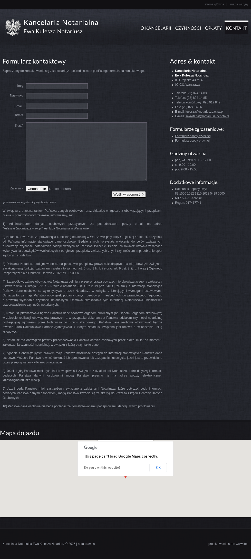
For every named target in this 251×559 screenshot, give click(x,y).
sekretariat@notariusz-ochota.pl (207, 116)
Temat (19, 115)
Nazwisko (16, 95)
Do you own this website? (102, 467)
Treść (19, 125)
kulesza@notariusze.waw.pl (205, 111)
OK (158, 468)
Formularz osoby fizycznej (193, 136)
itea (246, 544)
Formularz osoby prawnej (192, 140)
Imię (20, 86)
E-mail (18, 106)
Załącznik (16, 188)
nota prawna (86, 544)
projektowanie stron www (225, 544)
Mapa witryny (239, 4)
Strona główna (214, 4)
